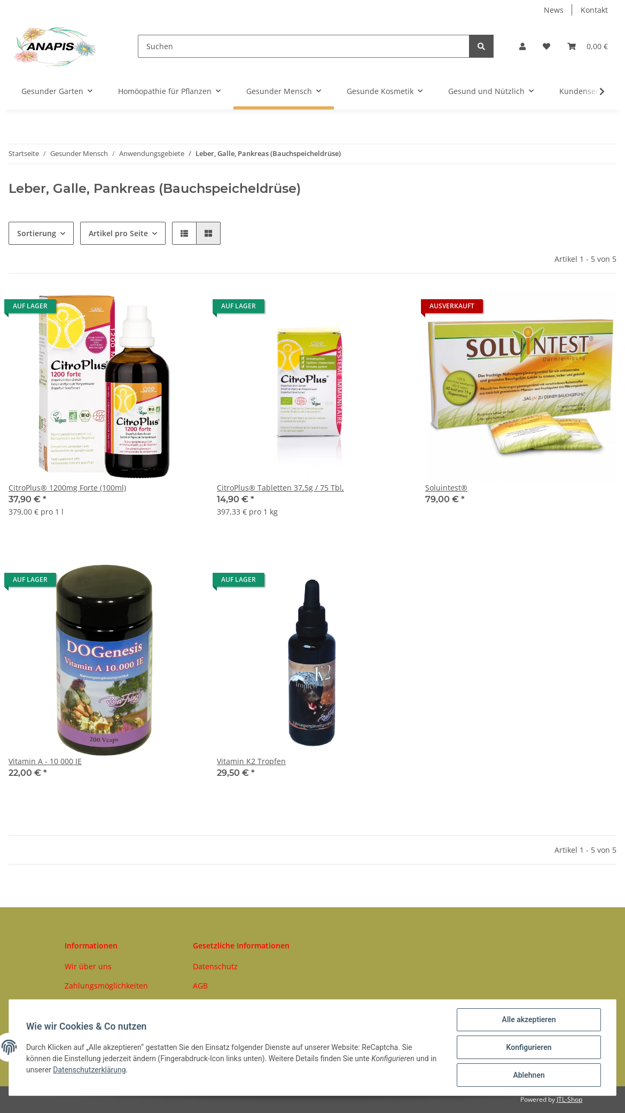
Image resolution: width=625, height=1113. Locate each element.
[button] (522, 46)
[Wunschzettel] (546, 46)
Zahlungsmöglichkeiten (106, 985)
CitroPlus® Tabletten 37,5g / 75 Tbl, (280, 487)
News (554, 10)
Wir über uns (88, 966)
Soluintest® (446, 487)
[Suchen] (304, 46)
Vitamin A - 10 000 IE (45, 761)
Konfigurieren (528, 1047)
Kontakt (594, 10)
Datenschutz (215, 966)
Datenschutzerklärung (89, 1069)
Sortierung (36, 233)
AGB (200, 985)
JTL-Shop (569, 1099)
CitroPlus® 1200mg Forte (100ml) (67, 487)
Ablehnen (528, 1075)
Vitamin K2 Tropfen (251, 761)
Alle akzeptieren (529, 1019)
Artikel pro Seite (118, 233)
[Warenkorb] (587, 46)
